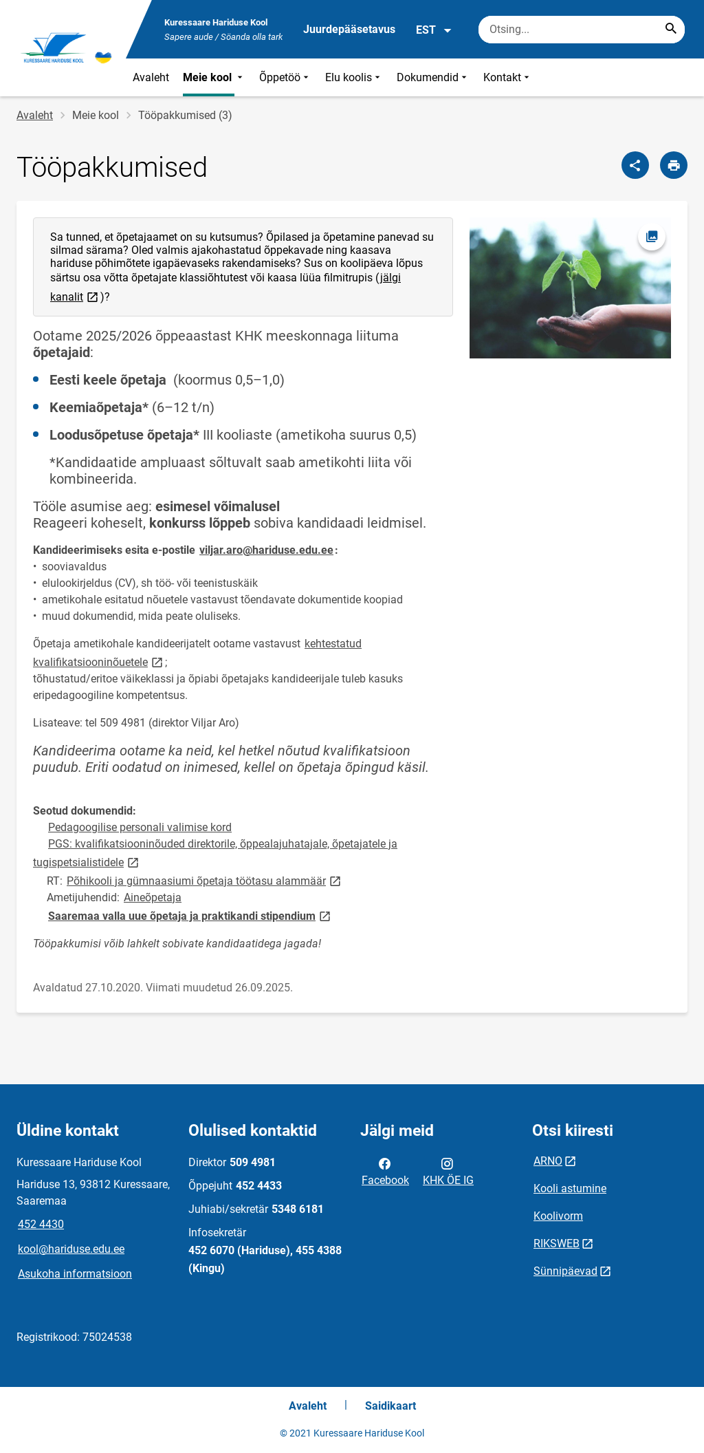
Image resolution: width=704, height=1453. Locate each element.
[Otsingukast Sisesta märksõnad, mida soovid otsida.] (581, 29)
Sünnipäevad (565, 1271)
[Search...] (671, 29)
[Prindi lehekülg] (674, 165)
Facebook (385, 1170)
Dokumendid (433, 77)
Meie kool (214, 77)
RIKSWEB (557, 1243)
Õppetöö (285, 77)
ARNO (548, 1160)
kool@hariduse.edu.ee (71, 1249)
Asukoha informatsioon (75, 1273)
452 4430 (41, 1224)
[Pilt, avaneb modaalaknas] (570, 287)
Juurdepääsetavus (349, 29)
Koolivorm (558, 1216)
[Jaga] (635, 165)
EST (434, 30)
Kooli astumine (570, 1188)
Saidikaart (390, 1405)
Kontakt (507, 77)
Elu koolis (354, 77)
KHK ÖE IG (448, 1170)
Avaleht (151, 77)
